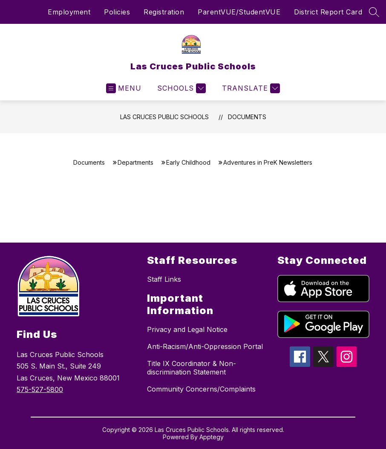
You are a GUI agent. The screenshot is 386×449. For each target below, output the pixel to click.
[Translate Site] (250, 88)
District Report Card (328, 12)
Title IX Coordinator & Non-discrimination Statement (191, 367)
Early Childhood (188, 162)
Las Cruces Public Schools (164, 116)
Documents (247, 116)
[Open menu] (123, 88)
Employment (69, 12)
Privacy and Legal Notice (187, 329)
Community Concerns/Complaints (201, 389)
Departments (135, 162)
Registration (164, 12)
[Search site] (374, 12)
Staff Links (164, 279)
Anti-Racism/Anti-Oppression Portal (205, 346)
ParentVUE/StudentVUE (239, 12)
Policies (117, 12)
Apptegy (211, 436)
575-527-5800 (40, 389)
